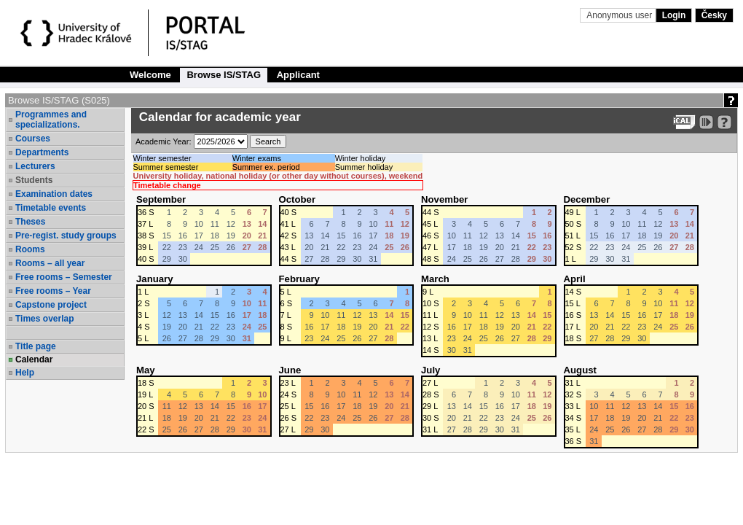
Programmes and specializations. (51, 119)
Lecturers (35, 166)
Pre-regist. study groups (66, 235)
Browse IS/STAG (223, 74)
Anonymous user (620, 15)
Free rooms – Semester (63, 277)
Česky (714, 15)
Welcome (150, 74)
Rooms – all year (49, 263)
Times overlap (44, 319)
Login (674, 15)
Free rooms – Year (53, 291)
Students (33, 180)
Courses (32, 138)
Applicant (298, 74)
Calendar (33, 359)
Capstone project (51, 305)
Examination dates (54, 194)
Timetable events (50, 208)
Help (24, 373)
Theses (30, 222)
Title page (35, 346)
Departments (41, 152)
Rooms (30, 249)
